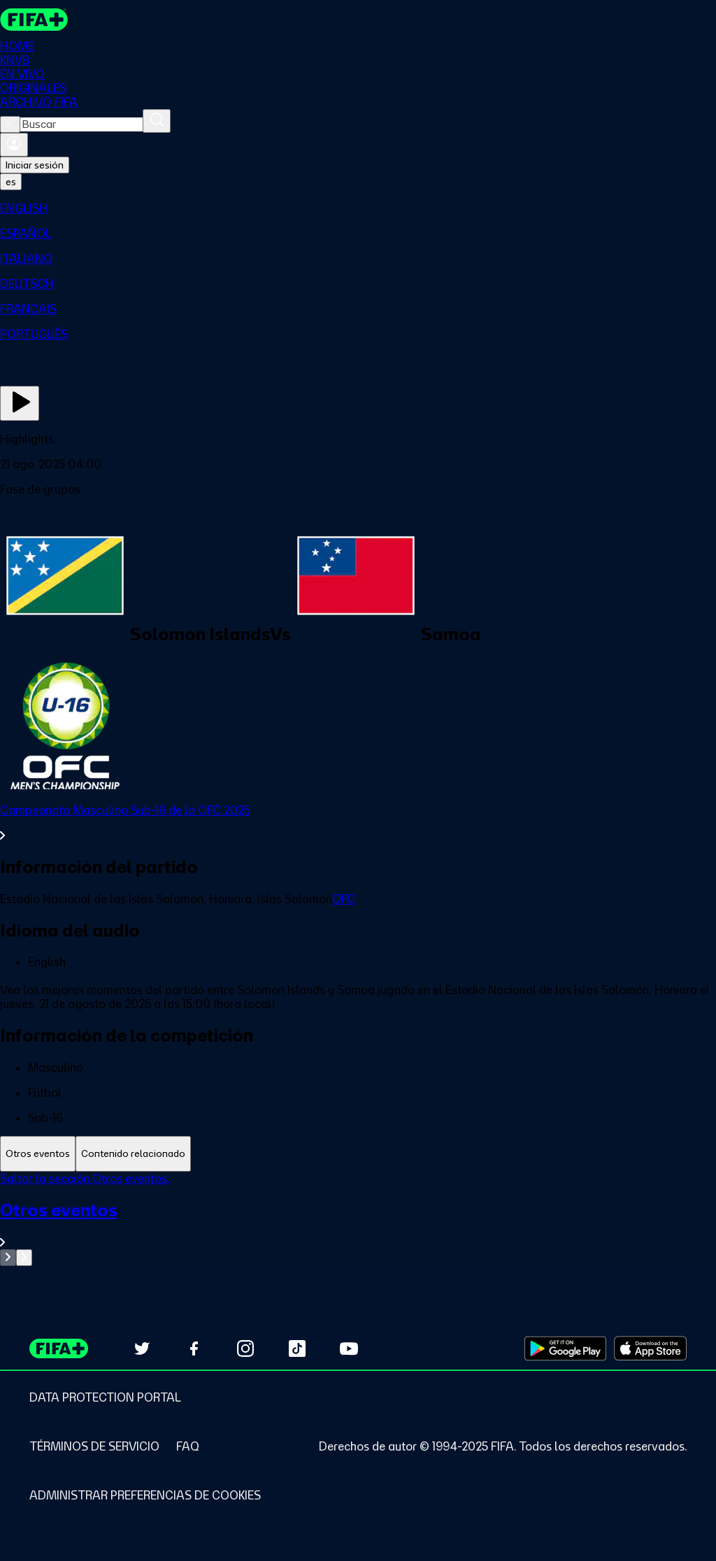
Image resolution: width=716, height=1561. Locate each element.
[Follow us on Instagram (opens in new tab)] (245, 1348)
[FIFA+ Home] (34, 19)
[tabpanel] (358, 1219)
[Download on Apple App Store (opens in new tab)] (650, 1348)
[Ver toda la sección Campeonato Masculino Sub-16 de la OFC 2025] (358, 822)
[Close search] (10, 124)
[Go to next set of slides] (24, 1257)
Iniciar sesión (35, 165)
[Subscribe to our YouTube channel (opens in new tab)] (349, 1348)
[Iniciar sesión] (14, 145)
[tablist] (358, 1154)
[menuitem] (358, 208)
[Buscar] (157, 121)
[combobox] (81, 124)
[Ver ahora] (19, 403)
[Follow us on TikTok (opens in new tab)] (297, 1348)
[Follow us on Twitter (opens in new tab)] (142, 1348)
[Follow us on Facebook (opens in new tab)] (193, 1348)
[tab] (38, 1154)
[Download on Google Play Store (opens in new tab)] (565, 1348)
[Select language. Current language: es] (11, 181)
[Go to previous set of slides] (8, 1257)
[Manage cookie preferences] (145, 1495)
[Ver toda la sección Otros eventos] (358, 1224)
